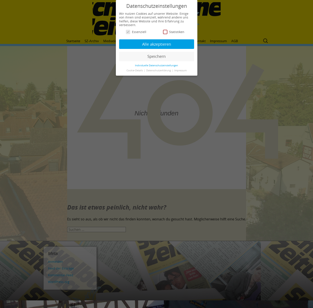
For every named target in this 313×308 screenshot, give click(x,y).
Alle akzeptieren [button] (156, 44)
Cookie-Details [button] (135, 70)
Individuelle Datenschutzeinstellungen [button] (156, 65)
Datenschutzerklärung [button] (158, 70)
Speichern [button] (156, 56)
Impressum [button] (180, 70)
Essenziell (136, 32)
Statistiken (173, 32)
